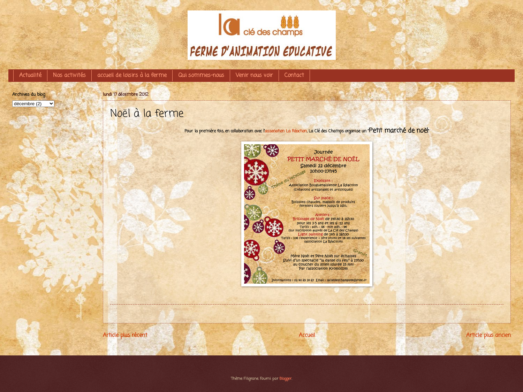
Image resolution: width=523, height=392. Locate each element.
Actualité (30, 75)
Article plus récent (125, 335)
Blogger (285, 379)
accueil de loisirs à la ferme (132, 75)
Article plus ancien (488, 335)
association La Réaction (286, 131)
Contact (294, 75)
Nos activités (69, 75)
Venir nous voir (254, 75)
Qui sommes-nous (201, 75)
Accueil (307, 335)
